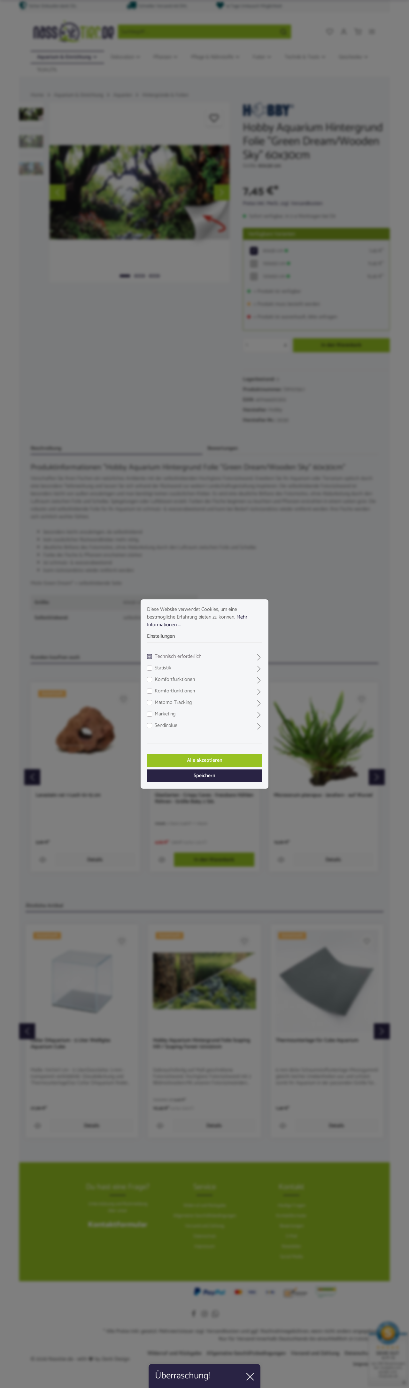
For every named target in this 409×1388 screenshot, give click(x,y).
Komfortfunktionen (175, 679)
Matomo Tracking (173, 702)
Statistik (163, 668)
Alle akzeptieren (204, 760)
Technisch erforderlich (178, 656)
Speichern (204, 775)
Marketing (165, 714)
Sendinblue (166, 725)
